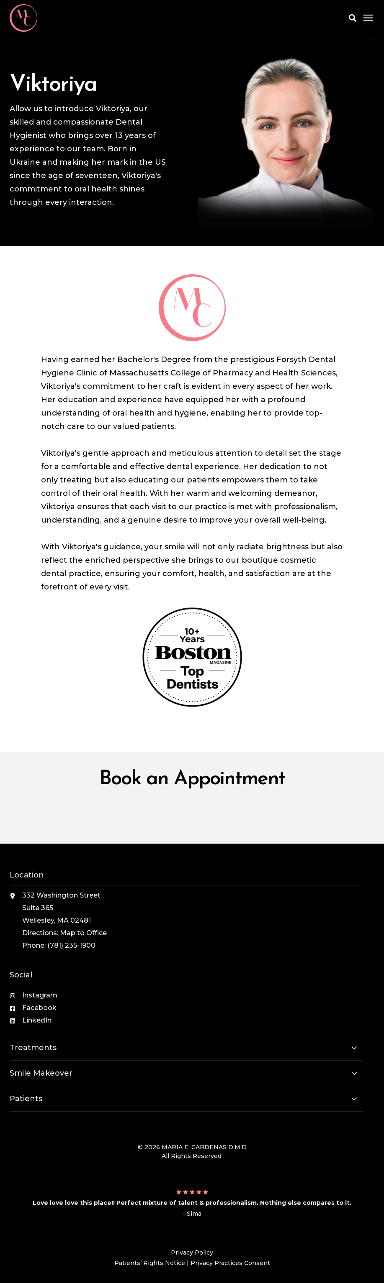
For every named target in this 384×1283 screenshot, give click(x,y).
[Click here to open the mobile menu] (368, 18)
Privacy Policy (192, 1252)
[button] (352, 18)
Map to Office (83, 933)
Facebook (39, 1008)
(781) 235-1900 (71, 945)
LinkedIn (37, 1020)
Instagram (39, 995)
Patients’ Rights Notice (149, 1263)
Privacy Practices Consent (230, 1263)
